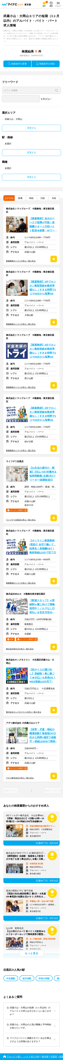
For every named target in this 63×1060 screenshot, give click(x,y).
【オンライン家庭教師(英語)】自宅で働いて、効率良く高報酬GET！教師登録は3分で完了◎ (42, 546)
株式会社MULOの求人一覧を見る (20, 649)
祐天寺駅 (27, 978)
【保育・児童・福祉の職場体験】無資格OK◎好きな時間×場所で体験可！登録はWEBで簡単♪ (43, 735)
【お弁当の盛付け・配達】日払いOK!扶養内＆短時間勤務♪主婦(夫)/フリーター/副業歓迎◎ (43, 473)
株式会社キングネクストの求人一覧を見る (23, 712)
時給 (31, 198)
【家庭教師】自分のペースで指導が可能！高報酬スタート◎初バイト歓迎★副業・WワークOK (43, 224)
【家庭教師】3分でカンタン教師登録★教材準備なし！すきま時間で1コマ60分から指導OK (42, 287)
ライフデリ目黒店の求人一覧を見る (21, 520)
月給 (54, 198)
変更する (31, 128)
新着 (20, 198)
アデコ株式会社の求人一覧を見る (20, 778)
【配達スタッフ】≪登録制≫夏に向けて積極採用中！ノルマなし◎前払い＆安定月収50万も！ (42, 606)
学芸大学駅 (44, 978)
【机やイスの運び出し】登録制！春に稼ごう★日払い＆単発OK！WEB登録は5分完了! (42, 675)
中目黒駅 (10, 978)
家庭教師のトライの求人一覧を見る (21, 261)
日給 (42, 198)
